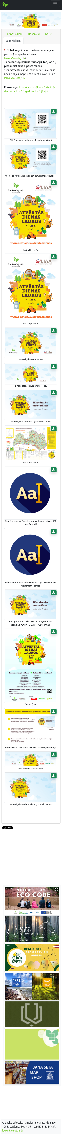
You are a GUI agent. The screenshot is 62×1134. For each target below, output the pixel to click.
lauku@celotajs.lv (14, 58)
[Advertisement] (31, 859)
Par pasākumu (14, 33)
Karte (48, 33)
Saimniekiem (13, 40)
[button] (54, 111)
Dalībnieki (34, 33)
